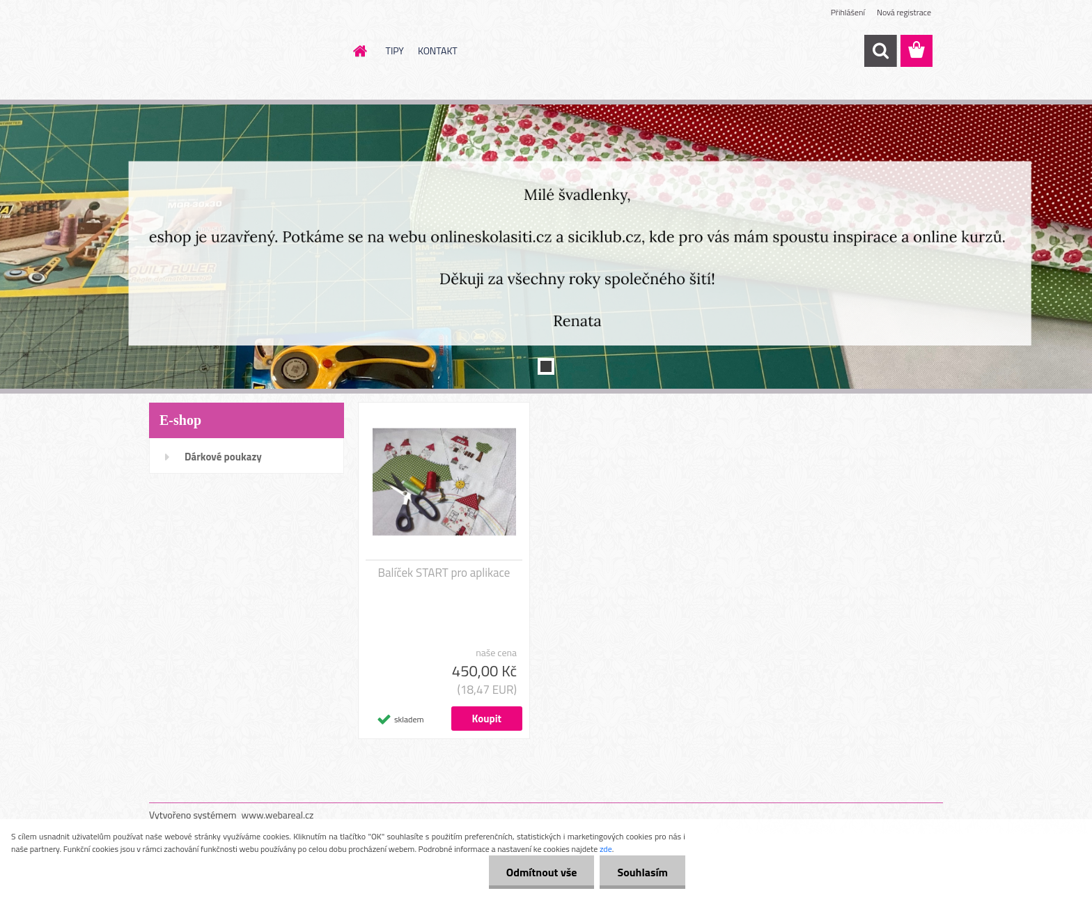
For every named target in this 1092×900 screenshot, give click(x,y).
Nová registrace (904, 12)
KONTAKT (438, 50)
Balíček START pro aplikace (444, 573)
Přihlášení (848, 12)
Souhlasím (642, 872)
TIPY (395, 50)
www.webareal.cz (278, 814)
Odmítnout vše (541, 872)
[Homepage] (359, 51)
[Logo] (245, 51)
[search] (880, 51)
